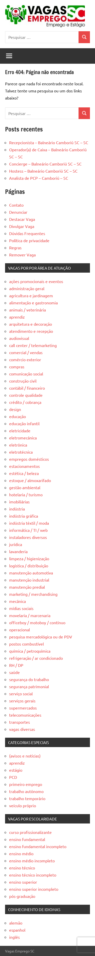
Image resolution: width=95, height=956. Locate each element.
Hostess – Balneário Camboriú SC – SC (43, 170)
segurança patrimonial (29, 686)
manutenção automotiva (31, 572)
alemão (15, 922)
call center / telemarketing (33, 345)
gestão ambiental (24, 487)
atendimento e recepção (31, 331)
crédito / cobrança (25, 402)
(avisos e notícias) (25, 755)
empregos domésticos (29, 458)
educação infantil (24, 423)
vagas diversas (22, 729)
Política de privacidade (29, 240)
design (15, 409)
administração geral (26, 288)
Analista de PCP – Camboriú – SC (38, 177)
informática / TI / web (28, 530)
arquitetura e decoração (30, 323)
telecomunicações (25, 714)
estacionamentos (24, 466)
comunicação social (26, 373)
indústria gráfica (23, 515)
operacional (19, 629)
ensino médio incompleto (32, 860)
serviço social (21, 693)
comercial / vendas (26, 352)
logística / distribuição (28, 565)
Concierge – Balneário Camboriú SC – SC (45, 163)
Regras (15, 247)
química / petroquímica (29, 650)
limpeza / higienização (29, 558)
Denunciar (18, 212)
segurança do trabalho (29, 679)
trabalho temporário (27, 798)
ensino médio (21, 853)
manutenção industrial (29, 579)
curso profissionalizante (30, 832)
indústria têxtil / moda (29, 522)
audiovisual (19, 338)
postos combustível (26, 643)
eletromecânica (23, 437)
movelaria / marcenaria (29, 615)
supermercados (23, 707)
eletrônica (18, 444)
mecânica (17, 601)
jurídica (15, 544)
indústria (17, 508)
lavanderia (18, 551)
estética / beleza (24, 473)
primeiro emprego (25, 784)
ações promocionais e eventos (36, 281)
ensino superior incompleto (33, 889)
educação (17, 416)
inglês (14, 936)
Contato (16, 204)
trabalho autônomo (26, 791)
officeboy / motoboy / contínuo (37, 622)
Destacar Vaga (22, 219)
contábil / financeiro (27, 387)
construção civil (22, 380)
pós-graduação (22, 896)
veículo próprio (22, 805)
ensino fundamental (27, 839)
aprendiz (17, 316)
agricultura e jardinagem (31, 295)
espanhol (17, 929)
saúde (14, 672)
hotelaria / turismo (26, 494)
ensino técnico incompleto (32, 874)
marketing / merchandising (33, 594)
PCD (13, 777)
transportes (19, 721)
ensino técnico (22, 867)
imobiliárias (19, 501)
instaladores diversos (28, 537)
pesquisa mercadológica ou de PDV (40, 636)
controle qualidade (26, 395)
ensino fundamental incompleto (37, 846)
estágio (15, 769)
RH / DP (16, 665)
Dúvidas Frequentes (27, 233)
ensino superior (23, 881)
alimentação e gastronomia (33, 302)
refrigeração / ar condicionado (36, 658)
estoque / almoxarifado (30, 480)
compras (16, 366)
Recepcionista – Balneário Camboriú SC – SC (48, 142)
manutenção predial (27, 586)
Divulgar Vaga (21, 226)
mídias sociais (21, 608)
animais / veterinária (27, 309)
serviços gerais (22, 700)
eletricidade (19, 430)
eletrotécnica (21, 451)
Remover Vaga (22, 254)
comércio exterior (25, 359)
